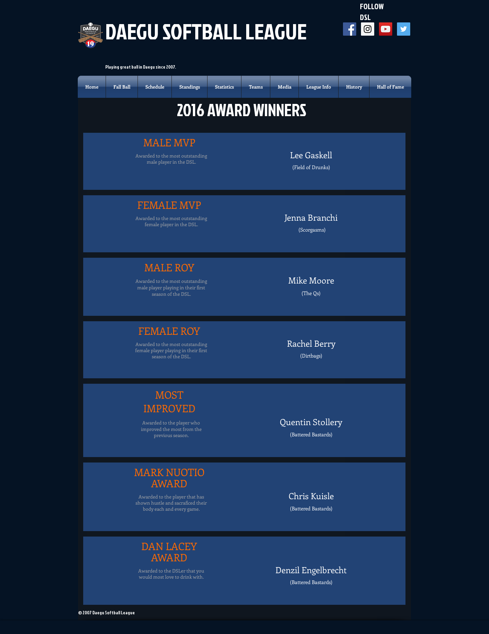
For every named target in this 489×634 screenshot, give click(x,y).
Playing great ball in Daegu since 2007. (140, 67)
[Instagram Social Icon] (367, 29)
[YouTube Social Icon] (385, 29)
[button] (255, 87)
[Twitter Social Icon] (403, 29)
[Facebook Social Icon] (349, 29)
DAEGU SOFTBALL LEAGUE (206, 31)
